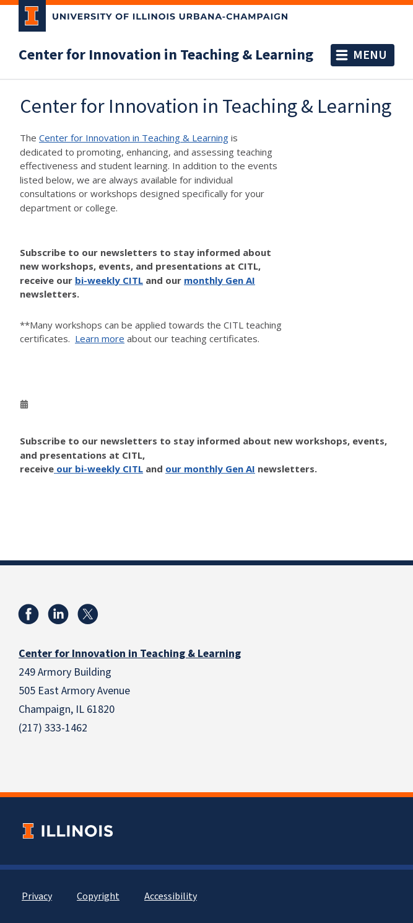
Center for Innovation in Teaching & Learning (166, 55)
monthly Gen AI (219, 280)
